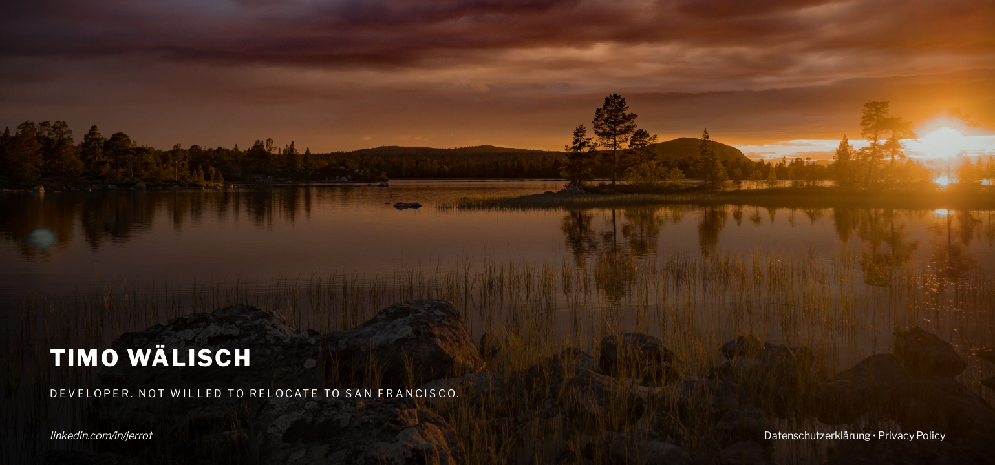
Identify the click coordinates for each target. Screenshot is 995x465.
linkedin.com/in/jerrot (101, 435)
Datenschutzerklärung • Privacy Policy (854, 435)
